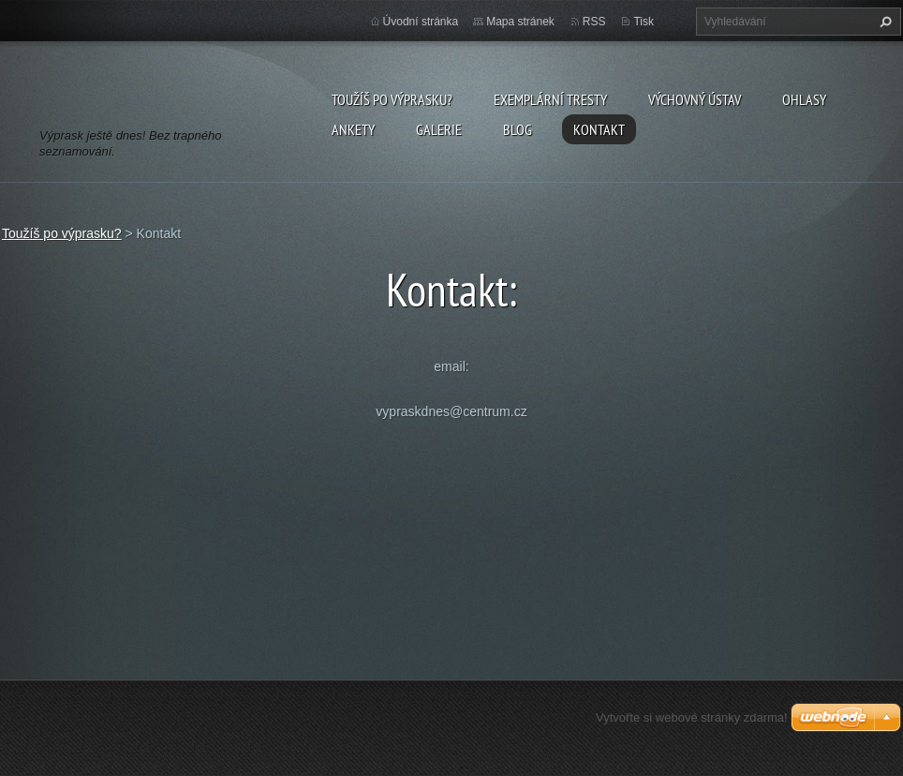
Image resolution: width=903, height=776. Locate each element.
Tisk (643, 21)
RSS (594, 21)
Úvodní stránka (421, 21)
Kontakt (599, 129)
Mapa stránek (520, 21)
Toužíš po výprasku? (392, 99)
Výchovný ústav (694, 99)
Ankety (353, 129)
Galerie (439, 129)
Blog (517, 129)
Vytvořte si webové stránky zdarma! (692, 717)
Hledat (883, 21)
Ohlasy (804, 99)
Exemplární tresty (550, 99)
